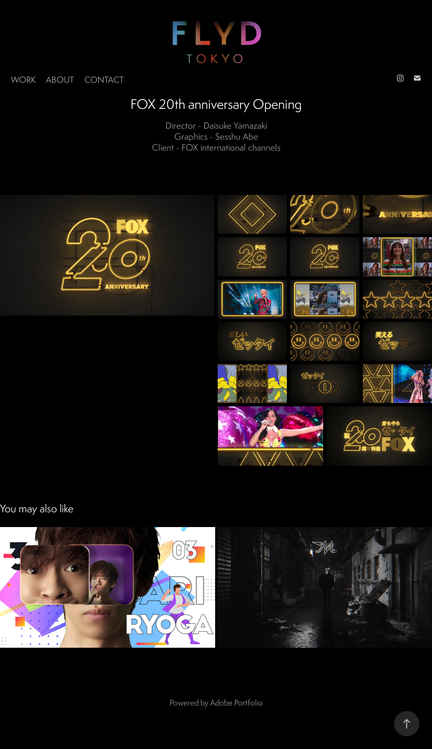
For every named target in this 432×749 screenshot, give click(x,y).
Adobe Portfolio (236, 703)
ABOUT (60, 79)
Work (23, 79)
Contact (104, 79)
